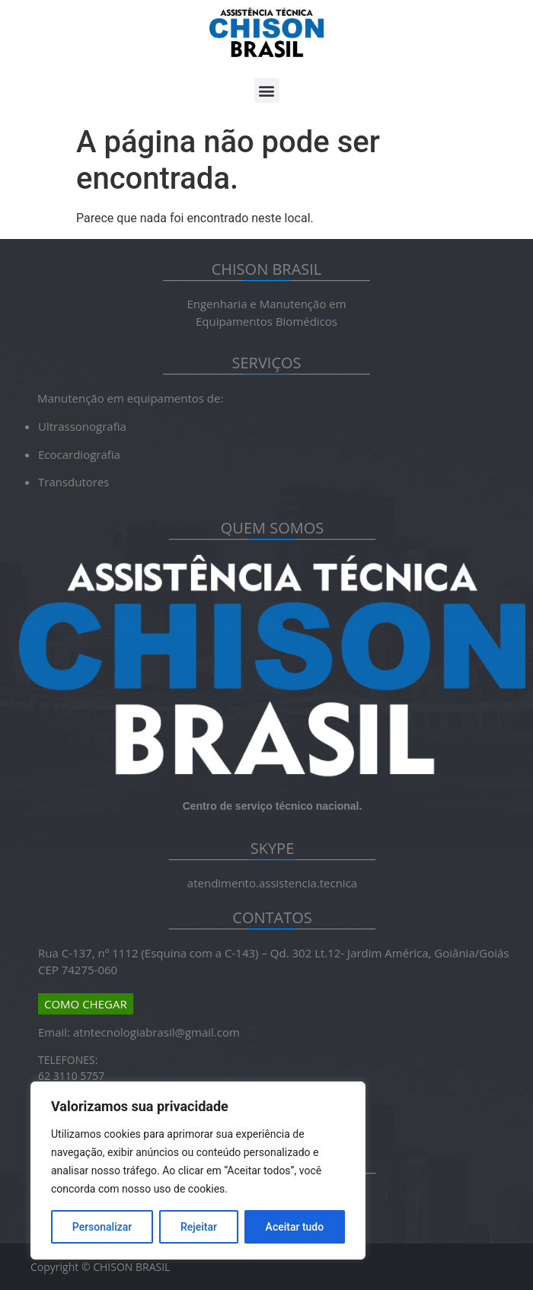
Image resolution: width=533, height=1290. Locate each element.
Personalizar (102, 1227)
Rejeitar (198, 1227)
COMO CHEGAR (85, 1003)
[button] (266, 90)
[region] (197, 1170)
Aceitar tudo (295, 1227)
